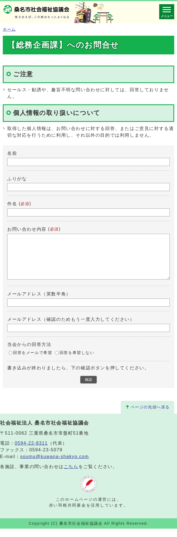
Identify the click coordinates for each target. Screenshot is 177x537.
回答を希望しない (77, 361)
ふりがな (17, 178)
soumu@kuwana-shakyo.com (54, 465)
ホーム (9, 29)
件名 (12, 203)
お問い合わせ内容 (26, 229)
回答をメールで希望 (32, 361)
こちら (71, 475)
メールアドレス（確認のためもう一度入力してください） (71, 327)
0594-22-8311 (31, 451)
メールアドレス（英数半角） (39, 302)
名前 (12, 153)
